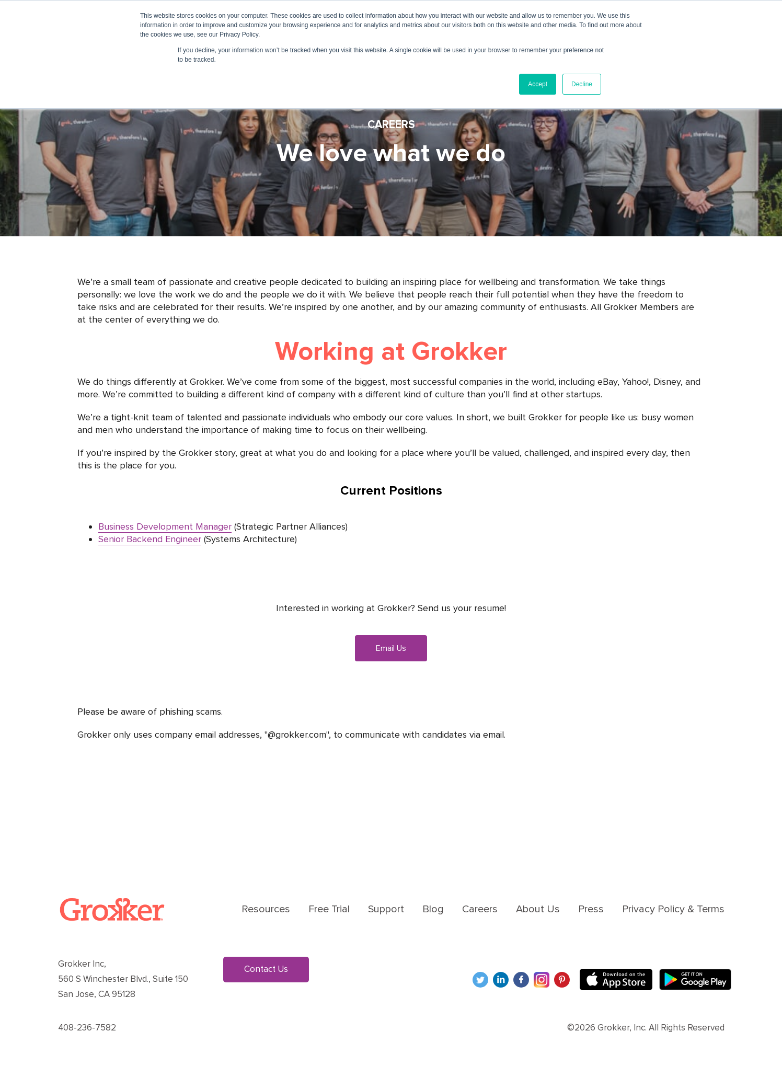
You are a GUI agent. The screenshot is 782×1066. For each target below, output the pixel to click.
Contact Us (266, 969)
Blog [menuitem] (433, 909)
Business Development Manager (165, 526)
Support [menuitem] (386, 909)
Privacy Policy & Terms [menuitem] (673, 909)
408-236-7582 (87, 1027)
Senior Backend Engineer (149, 539)
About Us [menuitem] (538, 909)
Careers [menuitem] (480, 909)
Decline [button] (581, 84)
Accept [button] (537, 84)
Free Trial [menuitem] (329, 909)
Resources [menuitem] (266, 909)
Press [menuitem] (591, 909)
